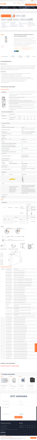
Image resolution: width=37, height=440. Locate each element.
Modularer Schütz (12, 23)
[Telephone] (10, 404)
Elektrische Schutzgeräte (12, 9)
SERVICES (22, 3)
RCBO (20, 22)
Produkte (18, 3)
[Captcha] (10, 414)
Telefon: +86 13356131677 (4, 427)
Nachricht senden (18, 417)
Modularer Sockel (21, 26)
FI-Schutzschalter (12, 22)
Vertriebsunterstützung (6, 423)
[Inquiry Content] (18, 409)
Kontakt (34, 3)
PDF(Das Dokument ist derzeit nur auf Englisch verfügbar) (27, 48)
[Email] (27, 401)
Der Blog (26, 3)
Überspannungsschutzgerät (23, 23)
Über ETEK (30, 3)
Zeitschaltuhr (3, 27)
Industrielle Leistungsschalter (7, 19)
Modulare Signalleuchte (13, 26)
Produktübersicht (5, 56)
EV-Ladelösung (17, 19)
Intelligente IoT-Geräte (31, 23)
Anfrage (34, 56)
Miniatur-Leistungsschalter (5, 22)
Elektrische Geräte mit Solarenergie (27, 19)
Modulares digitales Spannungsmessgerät (7, 26)
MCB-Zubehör (3, 23)
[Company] (27, 404)
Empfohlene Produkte (28, 56)
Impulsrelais (18, 9)
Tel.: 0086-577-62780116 (3, 426)
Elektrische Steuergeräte (21, 15)
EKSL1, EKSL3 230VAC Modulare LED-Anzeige (4, 386)
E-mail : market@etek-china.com (5, 425)
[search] (30, 0)
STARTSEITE (15, 3)
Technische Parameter (13, 56)
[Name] (10, 401)
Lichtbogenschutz (30, 22)
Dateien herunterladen (20, 56)
